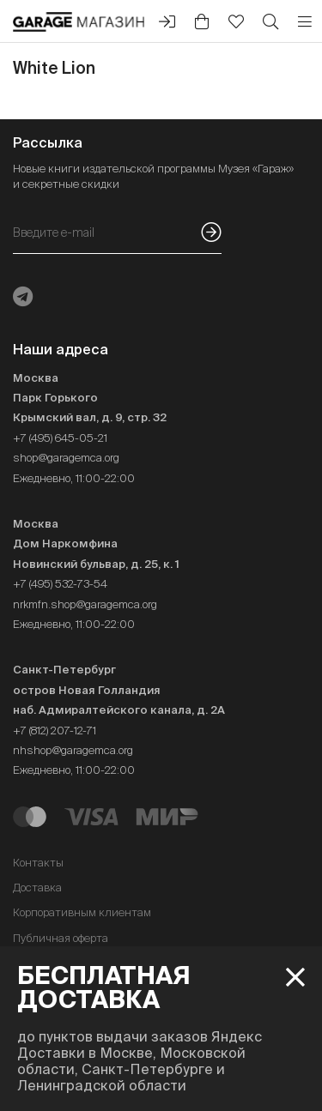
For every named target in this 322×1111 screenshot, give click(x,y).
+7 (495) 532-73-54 (60, 583)
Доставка (37, 887)
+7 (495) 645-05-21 (60, 438)
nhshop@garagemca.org (73, 750)
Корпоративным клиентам (82, 912)
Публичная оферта (60, 938)
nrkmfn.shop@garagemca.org (85, 604)
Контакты (38, 862)
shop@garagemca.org (66, 457)
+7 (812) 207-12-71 (54, 730)
